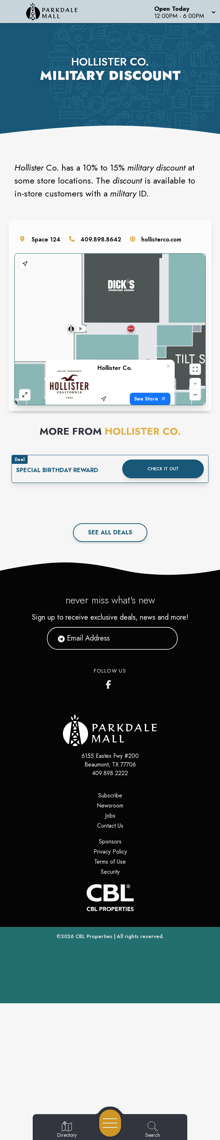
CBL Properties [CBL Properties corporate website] (94, 1073)
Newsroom (110, 942)
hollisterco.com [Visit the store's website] (161, 239)
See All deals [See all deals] (110, 669)
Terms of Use (110, 998)
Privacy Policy (110, 988)
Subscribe (110, 932)
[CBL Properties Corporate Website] (110, 1034)
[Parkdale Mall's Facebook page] (110, 819)
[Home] (56, 11)
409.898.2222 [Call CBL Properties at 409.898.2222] (110, 910)
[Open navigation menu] (110, 1123)
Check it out (163, 605)
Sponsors (110, 978)
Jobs (110, 952)
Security (110, 1008)
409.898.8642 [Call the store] (101, 239)
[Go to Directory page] (66, 1130)
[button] (184, 11)
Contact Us (110, 962)
